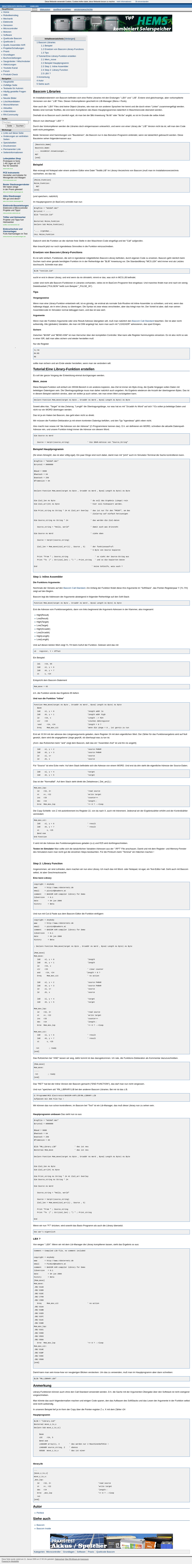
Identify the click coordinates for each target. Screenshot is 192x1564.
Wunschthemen (11, 104)
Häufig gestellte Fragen (14, 91)
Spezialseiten (9, 142)
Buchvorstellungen (12, 58)
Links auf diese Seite (13, 133)
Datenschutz (59, 1559)
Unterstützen (9, 111)
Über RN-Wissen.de (72, 1559)
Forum (6, 71)
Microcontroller (53, 1552)
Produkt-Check (10, 74)
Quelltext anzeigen (62, 9)
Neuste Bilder (10, 98)
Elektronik (8, 22)
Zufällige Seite (10, 85)
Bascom (41, 1525)
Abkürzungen (9, 64)
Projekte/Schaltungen (13, 48)
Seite (34, 9)
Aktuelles (7, 108)
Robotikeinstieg (10, 15)
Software (81, 1552)
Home (6, 12)
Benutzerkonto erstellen (13, 6)
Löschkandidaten (11, 101)
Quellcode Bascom (105, 1552)
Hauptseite (8, 81)
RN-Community (10, 114)
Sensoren (8, 25)
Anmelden (34, 6)
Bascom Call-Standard (143, 321)
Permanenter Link (12, 149)
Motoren (7, 32)
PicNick (40, 1513)
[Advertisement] (15, 292)
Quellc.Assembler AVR (14, 45)
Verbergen (69, 39)
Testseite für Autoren (13, 88)
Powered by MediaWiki (10, 1561)
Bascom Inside (44, 1528)
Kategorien (39, 1552)
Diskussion (45, 9)
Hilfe (5, 95)
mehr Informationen (124, 2)
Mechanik (8, 18)
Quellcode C (9, 41)
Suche (4, 119)
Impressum (84, 1559)
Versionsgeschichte (83, 9)
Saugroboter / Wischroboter (16, 61)
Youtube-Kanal (10, 68)
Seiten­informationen (13, 152)
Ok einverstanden (141, 2)
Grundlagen (69, 1552)
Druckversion (9, 146)
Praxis (91, 1552)
